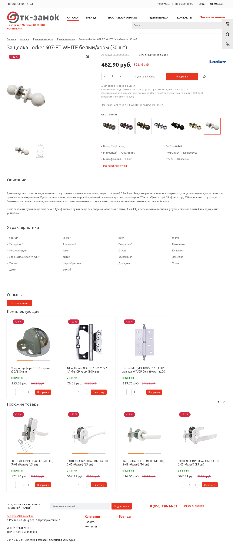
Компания (92, 516)
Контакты (91, 526)
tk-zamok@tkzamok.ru (20, 516)
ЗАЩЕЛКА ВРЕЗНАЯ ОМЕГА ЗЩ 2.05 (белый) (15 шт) (198, 462)
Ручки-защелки (66, 39)
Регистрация (216, 4)
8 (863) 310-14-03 (20, 3)
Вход (202, 4)
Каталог (24, 39)
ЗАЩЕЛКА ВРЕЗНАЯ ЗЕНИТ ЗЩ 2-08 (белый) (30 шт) (143, 462)
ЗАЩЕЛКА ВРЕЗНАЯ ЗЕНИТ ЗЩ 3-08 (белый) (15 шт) (32, 462)
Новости (90, 521)
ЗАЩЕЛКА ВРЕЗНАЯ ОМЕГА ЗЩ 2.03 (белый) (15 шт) (87, 462)
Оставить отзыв (19, 303)
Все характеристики (115, 165)
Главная (11, 39)
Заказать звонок (212, 17)
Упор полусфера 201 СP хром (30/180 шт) (30, 369)
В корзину (182, 76)
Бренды (125, 516)
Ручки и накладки (43, 39)
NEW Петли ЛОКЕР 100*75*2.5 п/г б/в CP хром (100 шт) (87, 369)
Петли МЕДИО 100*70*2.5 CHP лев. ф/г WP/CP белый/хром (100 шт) (143, 369)
